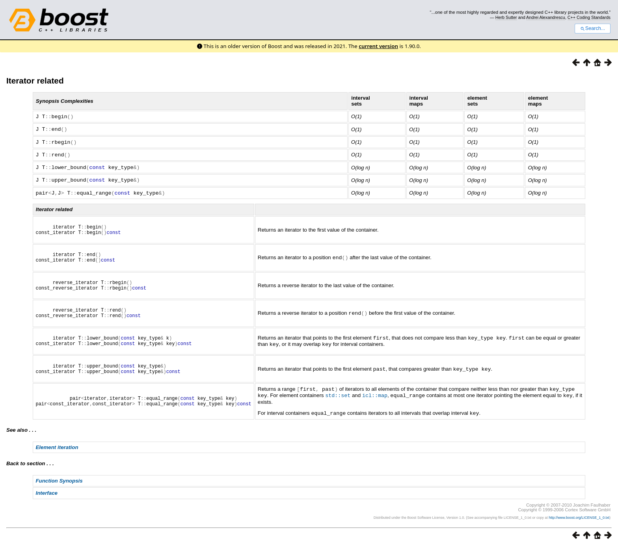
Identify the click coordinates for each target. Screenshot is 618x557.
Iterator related (35, 80)
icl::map (374, 406)
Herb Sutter (506, 17)
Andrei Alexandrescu (545, 17)
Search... (592, 28)
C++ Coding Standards (589, 17)
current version (378, 46)
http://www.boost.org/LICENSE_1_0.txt (579, 528)
